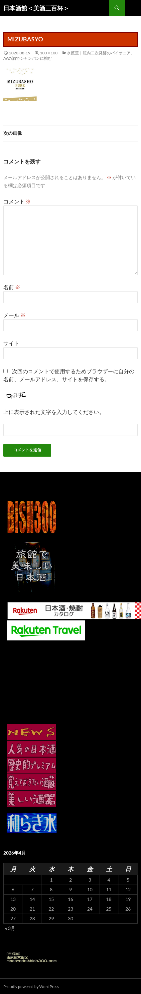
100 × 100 (49, 52)
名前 (11, 287)
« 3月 (10, 928)
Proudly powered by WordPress (31, 986)
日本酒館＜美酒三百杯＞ (36, 8)
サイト (11, 343)
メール (14, 315)
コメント (17, 201)
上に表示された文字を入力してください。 (53, 412)
